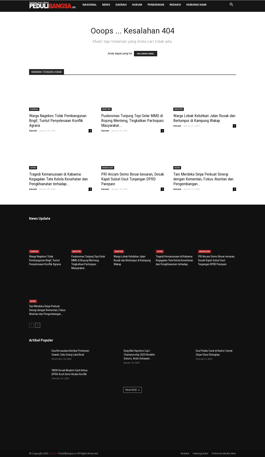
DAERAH (132, 6)
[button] (231, 6)
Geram (33, 130)
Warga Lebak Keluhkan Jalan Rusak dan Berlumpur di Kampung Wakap (204, 118)
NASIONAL (101, 6)
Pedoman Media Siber (224, 453)
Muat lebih (132, 389)
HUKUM (148, 6)
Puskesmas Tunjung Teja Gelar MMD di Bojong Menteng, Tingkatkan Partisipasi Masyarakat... (132, 120)
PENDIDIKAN (167, 6)
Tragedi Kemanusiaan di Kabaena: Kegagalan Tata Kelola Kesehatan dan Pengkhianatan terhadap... (58, 179)
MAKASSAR (107, 167)
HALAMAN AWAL (145, 53)
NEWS (117, 6)
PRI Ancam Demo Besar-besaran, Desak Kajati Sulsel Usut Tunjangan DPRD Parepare (132, 179)
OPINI (33, 167)
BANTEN (106, 109)
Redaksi (186, 6)
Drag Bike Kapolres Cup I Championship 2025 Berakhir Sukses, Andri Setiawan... (139, 354)
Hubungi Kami (208, 6)
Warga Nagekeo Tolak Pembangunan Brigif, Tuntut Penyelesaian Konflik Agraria (57, 120)
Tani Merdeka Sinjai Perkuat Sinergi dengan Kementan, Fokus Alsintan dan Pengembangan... (203, 179)
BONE (177, 167)
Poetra (52, 453)
